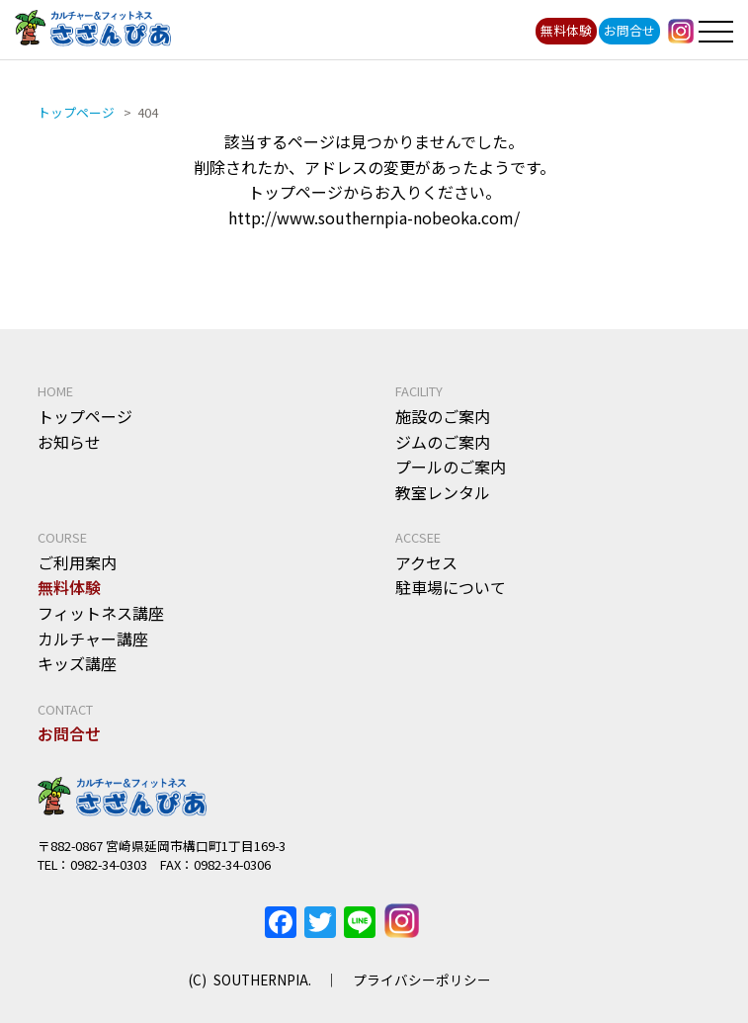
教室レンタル (442, 492)
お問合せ (629, 30)
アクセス (426, 562)
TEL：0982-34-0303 (92, 864)
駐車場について (450, 587)
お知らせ (69, 442)
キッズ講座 (77, 663)
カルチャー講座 (93, 638)
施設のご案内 (442, 416)
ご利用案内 (77, 562)
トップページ (85, 416)
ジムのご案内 (442, 442)
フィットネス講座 (101, 613)
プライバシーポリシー (422, 979)
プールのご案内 (450, 466)
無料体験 (566, 30)
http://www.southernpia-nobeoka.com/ (374, 217)
